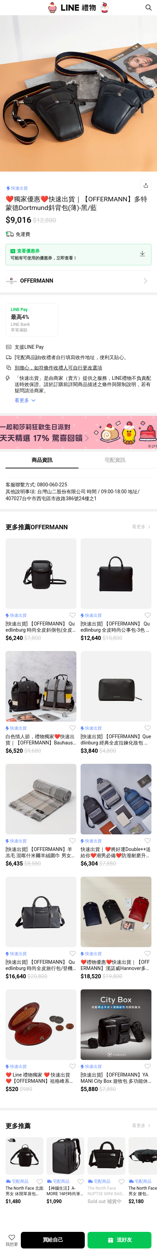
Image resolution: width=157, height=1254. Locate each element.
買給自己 (53, 1240)
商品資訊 (42, 460)
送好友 (119, 1240)
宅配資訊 (115, 460)
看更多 (139, 526)
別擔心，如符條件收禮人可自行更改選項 (58, 367)
